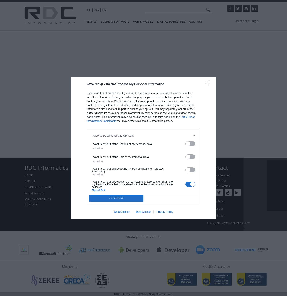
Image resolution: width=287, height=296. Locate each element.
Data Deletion (122, 211)
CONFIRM (116, 198)
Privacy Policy (165, 211)
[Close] (208, 84)
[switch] (190, 143)
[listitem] (143, 136)
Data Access (143, 211)
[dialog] (143, 148)
